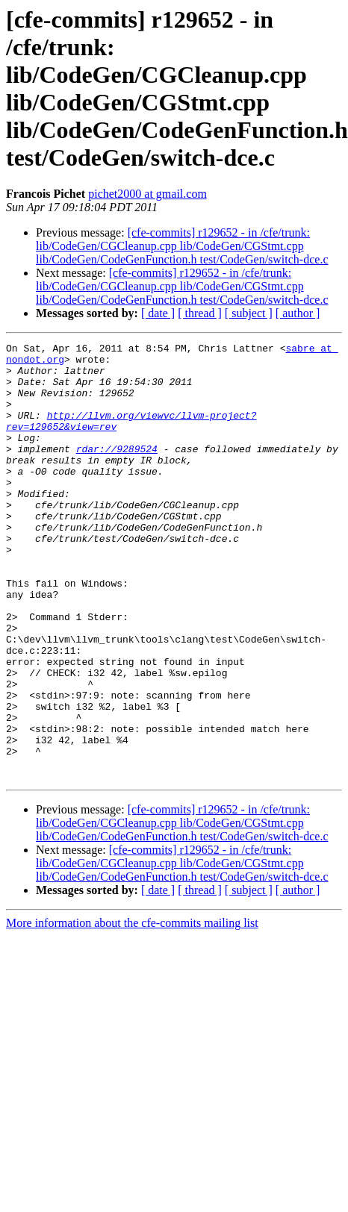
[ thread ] (200, 313)
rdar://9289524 (117, 471)
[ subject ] (249, 313)
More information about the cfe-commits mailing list (132, 1010)
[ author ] (298, 313)
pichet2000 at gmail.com (147, 193)
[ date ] (158, 313)
